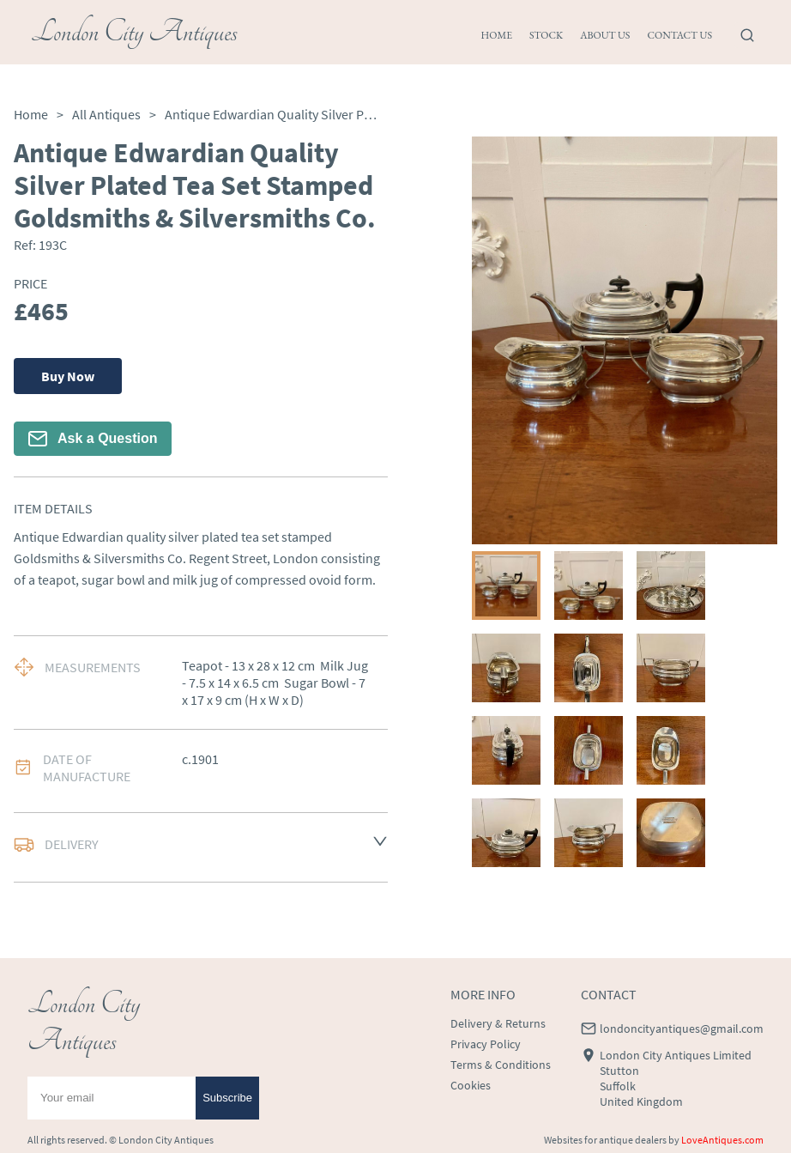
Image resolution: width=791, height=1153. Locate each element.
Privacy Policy (485, 1044)
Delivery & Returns (498, 1023)
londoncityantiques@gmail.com (682, 1028)
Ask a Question (92, 438)
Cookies (470, 1085)
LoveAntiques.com (722, 1139)
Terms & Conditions (500, 1064)
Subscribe (227, 1097)
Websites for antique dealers (605, 1139)
